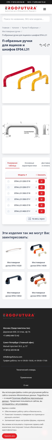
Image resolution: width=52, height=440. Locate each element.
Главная (5, 27)
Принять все (9, 436)
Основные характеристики (29, 164)
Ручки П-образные (30, 27)
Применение (26, 377)
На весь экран (36, 218)
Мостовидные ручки (11, 31)
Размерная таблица (12, 164)
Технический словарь (26, 369)
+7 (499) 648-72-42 (11, 335)
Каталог (15, 27)
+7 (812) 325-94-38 (11, 350)
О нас (26, 385)
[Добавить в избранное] (8, 181)
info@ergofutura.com (12, 357)
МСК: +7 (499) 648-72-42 (36, 2)
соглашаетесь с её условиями (15, 404)
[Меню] (44, 9)
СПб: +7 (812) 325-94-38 (15, 2)
